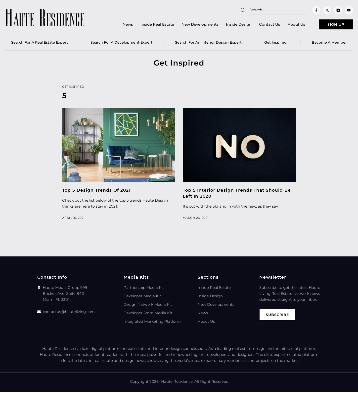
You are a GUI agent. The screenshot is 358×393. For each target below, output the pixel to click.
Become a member (329, 43)
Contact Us (261, 25)
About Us (288, 25)
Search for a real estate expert (39, 43)
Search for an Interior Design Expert (208, 43)
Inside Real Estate (149, 25)
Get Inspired (276, 43)
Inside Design (231, 25)
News (120, 25)
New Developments (192, 25)
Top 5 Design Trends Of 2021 (96, 191)
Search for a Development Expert (121, 43)
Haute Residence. (177, 382)
